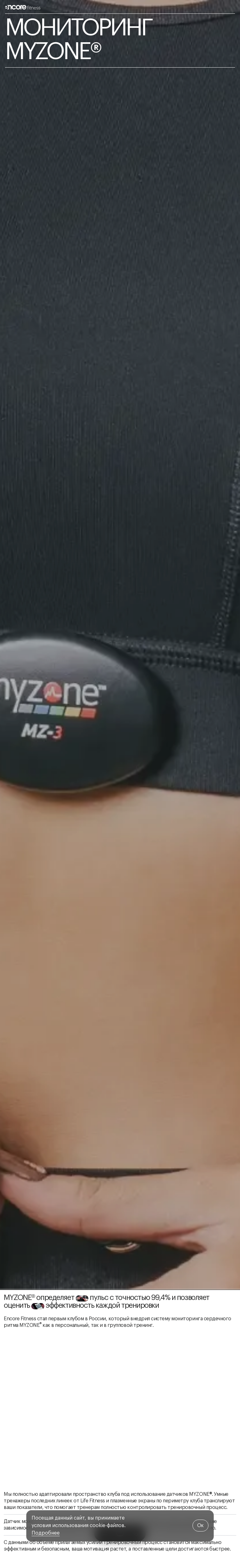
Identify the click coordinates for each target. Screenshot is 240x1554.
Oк (200, 1525)
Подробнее (46, 1533)
